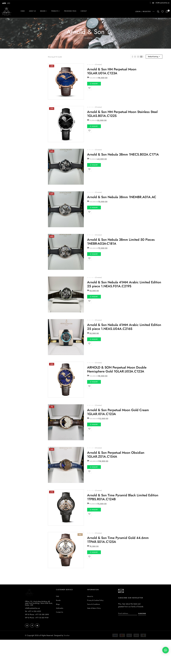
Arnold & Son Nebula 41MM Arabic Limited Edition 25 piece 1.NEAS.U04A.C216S (124, 326)
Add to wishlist (89, 88)
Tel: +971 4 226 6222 (33, 627)
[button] (167, 11)
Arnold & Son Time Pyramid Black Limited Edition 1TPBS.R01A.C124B (122, 497)
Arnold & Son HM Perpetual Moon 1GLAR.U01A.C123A (111, 71)
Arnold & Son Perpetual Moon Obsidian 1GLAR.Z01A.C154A (115, 454)
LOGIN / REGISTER (143, 11)
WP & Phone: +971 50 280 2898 (37, 631)
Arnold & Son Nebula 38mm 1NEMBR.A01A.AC (121, 197)
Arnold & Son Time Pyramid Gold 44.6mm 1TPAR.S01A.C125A (118, 539)
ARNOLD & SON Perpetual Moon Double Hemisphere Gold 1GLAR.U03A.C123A (116, 369)
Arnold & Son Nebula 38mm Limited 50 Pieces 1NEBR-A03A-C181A (121, 241)
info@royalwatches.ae (162, 3)
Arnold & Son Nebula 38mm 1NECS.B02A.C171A (123, 154)
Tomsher (67, 651)
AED (4, 3)
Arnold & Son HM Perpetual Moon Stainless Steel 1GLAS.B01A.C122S (122, 113)
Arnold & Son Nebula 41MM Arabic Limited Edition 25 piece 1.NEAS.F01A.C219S (124, 284)
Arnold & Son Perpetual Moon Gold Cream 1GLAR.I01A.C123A (118, 412)
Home (80, 38)
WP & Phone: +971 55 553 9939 (37, 634)
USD (8, 3)
